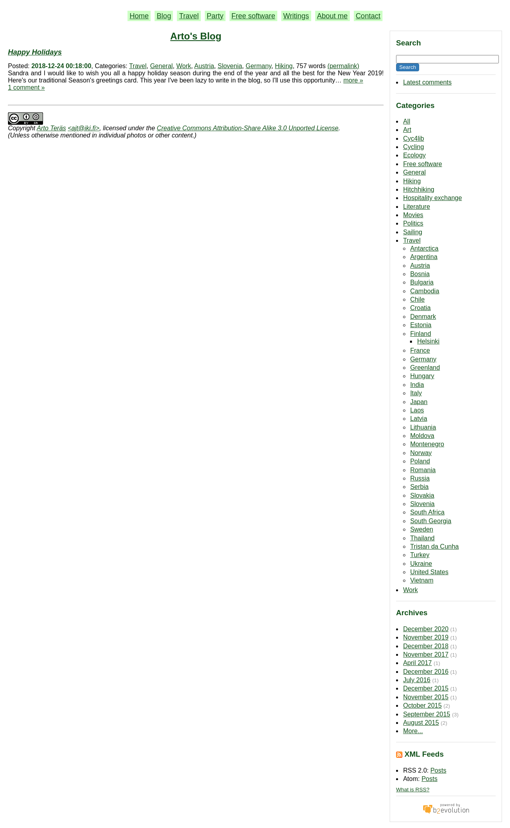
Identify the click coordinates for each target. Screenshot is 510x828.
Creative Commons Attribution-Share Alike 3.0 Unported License (247, 128)
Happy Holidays (35, 52)
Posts (438, 770)
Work (410, 590)
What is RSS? (413, 790)
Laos (417, 410)
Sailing (412, 232)
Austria (420, 265)
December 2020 (426, 629)
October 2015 (422, 705)
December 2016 (426, 671)
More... (413, 731)
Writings (296, 16)
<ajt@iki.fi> (83, 128)
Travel (188, 16)
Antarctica (424, 248)
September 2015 (426, 714)
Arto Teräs (51, 128)
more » (353, 80)
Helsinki (428, 341)
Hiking (412, 181)
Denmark (423, 316)
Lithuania (423, 427)
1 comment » (26, 87)
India (417, 384)
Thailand (422, 538)
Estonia (420, 325)
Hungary (422, 376)
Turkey (419, 554)
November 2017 (426, 654)
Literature (416, 206)
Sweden (421, 529)
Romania (422, 470)
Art (407, 129)
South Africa (427, 512)
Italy (416, 393)
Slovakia (422, 495)
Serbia (419, 486)
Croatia (420, 307)
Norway (421, 452)
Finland (420, 333)
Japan (419, 401)
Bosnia (420, 274)
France (420, 350)
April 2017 (417, 662)
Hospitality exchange (432, 197)
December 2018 (426, 646)
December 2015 (426, 688)
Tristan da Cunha (434, 546)
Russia (420, 478)
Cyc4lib (413, 138)
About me (332, 16)
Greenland (425, 367)
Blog (164, 16)
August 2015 (421, 722)
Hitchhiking (418, 189)
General (414, 172)
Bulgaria (422, 282)
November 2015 (426, 697)
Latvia (418, 418)
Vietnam (421, 580)
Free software (253, 16)
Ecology (414, 155)
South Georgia (430, 521)
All (406, 121)
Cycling (413, 146)
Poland (420, 461)
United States (429, 572)
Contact (368, 16)
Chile (417, 299)
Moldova (422, 435)
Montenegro (427, 444)
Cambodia (424, 291)
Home (139, 16)
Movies (413, 215)
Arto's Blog (195, 36)
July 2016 (417, 680)
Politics (413, 223)
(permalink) (343, 66)
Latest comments (427, 82)
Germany (423, 359)
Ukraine (421, 563)
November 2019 (426, 637)
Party (215, 16)
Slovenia (422, 503)
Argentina (423, 256)
